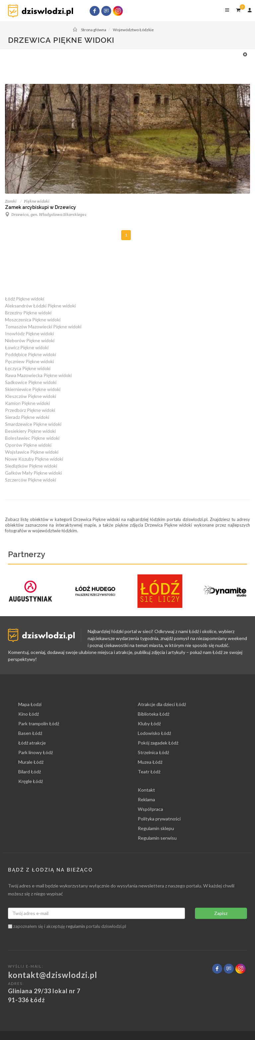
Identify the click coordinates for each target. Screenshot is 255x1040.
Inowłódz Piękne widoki (29, 333)
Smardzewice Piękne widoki (33, 424)
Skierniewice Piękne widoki (32, 389)
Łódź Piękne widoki (24, 298)
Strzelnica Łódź (153, 752)
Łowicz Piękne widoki (26, 347)
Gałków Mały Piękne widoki (33, 473)
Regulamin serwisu (157, 838)
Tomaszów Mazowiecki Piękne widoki (43, 326)
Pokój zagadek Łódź (158, 743)
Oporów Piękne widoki (28, 445)
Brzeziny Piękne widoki (28, 312)
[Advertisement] (124, 66)
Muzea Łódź (150, 762)
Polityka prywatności (159, 818)
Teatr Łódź (149, 771)
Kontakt (146, 790)
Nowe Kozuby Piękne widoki (34, 459)
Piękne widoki (36, 201)
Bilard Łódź (29, 771)
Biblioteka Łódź (153, 714)
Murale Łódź (30, 762)
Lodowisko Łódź (154, 733)
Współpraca (150, 809)
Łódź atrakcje (32, 743)
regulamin (75, 926)
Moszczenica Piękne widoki (32, 319)
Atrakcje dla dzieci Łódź (162, 704)
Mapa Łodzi (30, 704)
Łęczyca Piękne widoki (27, 368)
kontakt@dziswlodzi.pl (52, 975)
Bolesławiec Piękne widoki (32, 438)
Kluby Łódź (149, 723)
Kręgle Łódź (30, 781)
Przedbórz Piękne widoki (30, 410)
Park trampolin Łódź (38, 723)
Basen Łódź (30, 733)
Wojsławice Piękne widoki (31, 452)
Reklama (146, 799)
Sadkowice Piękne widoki (30, 382)
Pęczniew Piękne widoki (29, 361)
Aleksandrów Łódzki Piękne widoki (40, 305)
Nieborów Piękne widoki (29, 340)
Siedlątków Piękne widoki (31, 466)
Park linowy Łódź (35, 752)
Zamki (11, 201)
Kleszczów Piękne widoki (30, 396)
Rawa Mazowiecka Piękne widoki (38, 375)
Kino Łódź (28, 714)
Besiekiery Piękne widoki (30, 431)
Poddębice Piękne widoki (30, 354)
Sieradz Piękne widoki (27, 417)
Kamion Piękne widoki (27, 403)
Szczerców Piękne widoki (30, 480)
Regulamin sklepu (156, 828)
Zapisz (220, 913)
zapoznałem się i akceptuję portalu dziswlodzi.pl (67, 926)
